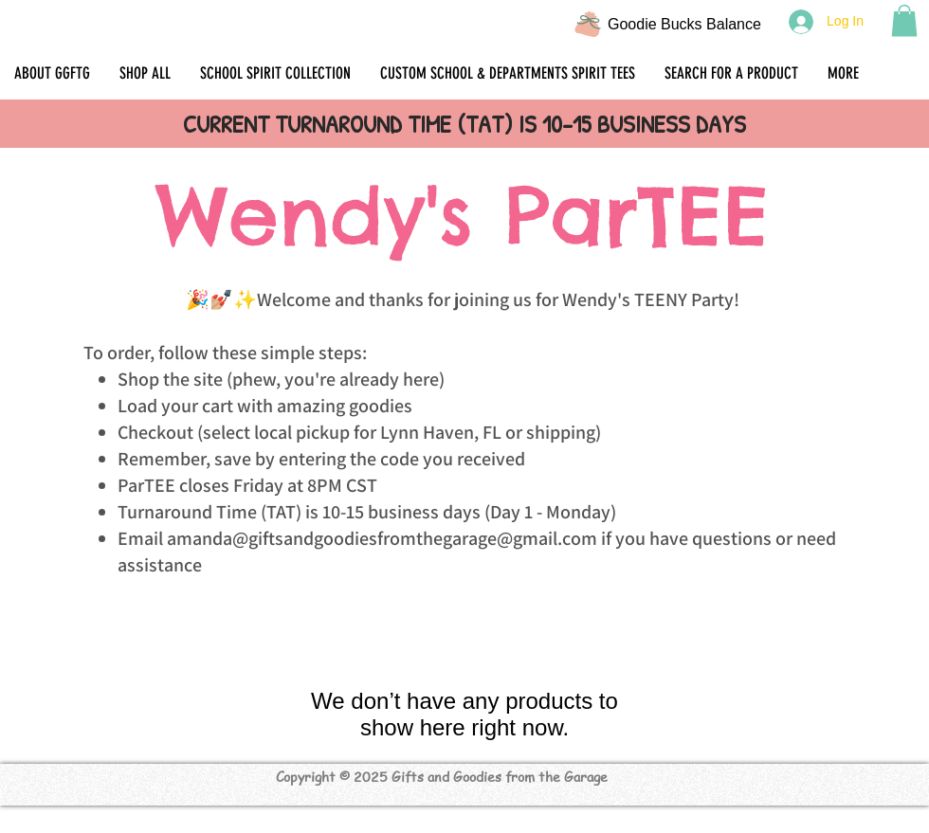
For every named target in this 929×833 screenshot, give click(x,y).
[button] (904, 20)
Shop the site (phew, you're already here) (281, 379)
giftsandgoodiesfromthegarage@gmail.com (422, 538)
